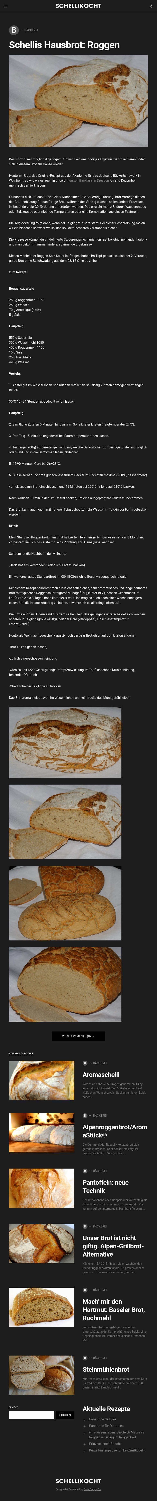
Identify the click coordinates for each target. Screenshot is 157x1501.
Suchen (13, 1407)
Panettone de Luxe (102, 1419)
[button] (151, 6)
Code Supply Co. (92, 1489)
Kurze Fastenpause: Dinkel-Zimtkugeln (117, 1450)
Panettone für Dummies (106, 1426)
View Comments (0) (76, 1036)
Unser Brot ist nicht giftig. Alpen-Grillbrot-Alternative (113, 1246)
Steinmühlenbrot (106, 1369)
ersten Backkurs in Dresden (89, 180)
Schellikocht (78, 6)
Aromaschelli (101, 1075)
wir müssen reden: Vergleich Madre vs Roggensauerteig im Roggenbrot (116, 1434)
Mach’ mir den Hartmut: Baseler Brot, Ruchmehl (114, 1310)
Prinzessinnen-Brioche (105, 1444)
